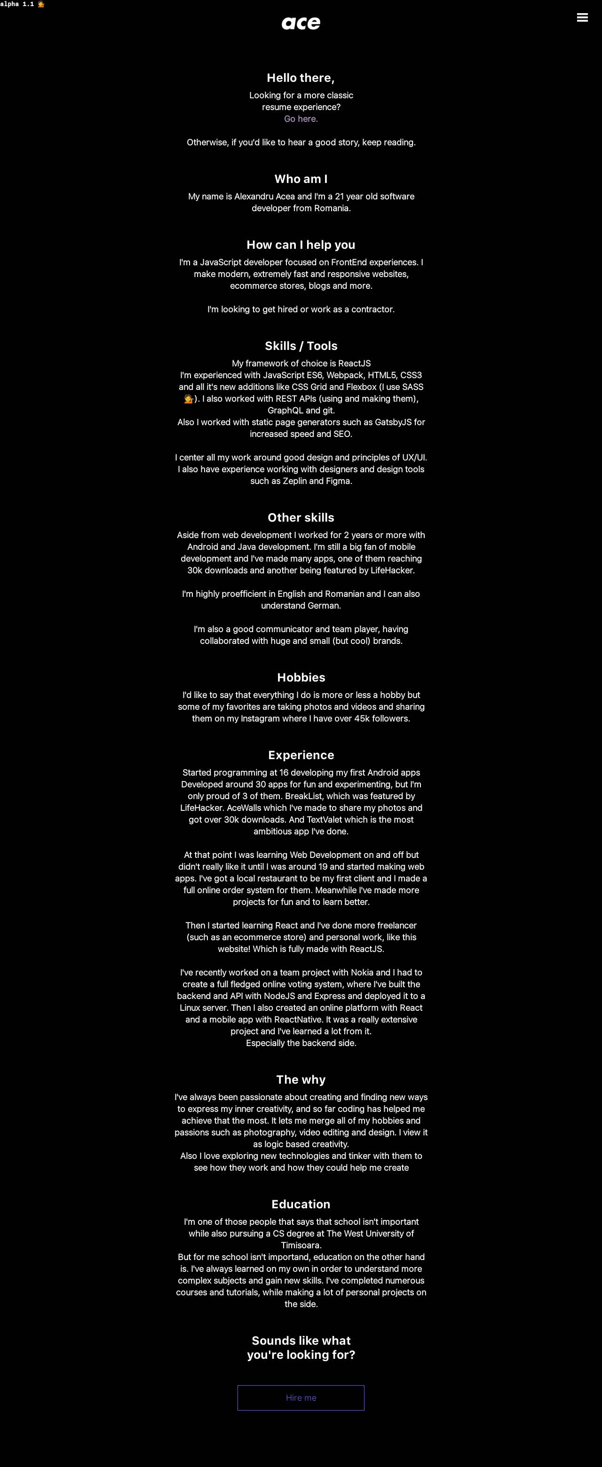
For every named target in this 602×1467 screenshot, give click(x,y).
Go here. (301, 119)
